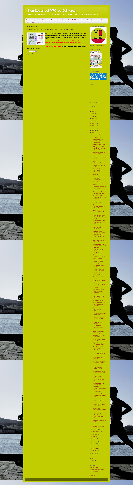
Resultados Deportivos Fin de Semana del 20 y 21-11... (99, 245)
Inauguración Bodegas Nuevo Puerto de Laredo (99, 318)
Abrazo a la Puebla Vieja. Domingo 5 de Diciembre (99, 141)
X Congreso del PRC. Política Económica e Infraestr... (99, 251)
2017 (93, 116)
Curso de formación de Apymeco (99, 328)
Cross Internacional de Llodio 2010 (99, 152)
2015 (93, 121)
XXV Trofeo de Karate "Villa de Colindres (99, 361)
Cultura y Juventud (54, 19)
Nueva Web (96, 174)
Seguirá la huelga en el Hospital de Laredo (99, 343)
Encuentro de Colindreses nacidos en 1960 (99, 206)
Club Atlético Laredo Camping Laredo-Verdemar (98, 291)
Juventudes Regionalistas (97, 469)
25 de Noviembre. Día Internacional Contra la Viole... (99, 222)
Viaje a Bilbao (96, 182)
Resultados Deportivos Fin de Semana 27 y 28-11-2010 (99, 170)
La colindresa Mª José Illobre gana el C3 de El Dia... (99, 373)
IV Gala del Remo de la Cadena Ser (99, 201)
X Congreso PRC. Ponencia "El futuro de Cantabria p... (99, 197)
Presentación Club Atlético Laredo (98, 368)
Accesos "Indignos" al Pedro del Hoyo (99, 162)
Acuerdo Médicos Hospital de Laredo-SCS (99, 265)
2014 (93, 123)
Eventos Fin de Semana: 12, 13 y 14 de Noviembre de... (99, 324)
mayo (95, 441)
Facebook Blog (85, 19)
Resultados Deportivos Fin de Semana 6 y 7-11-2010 (99, 384)
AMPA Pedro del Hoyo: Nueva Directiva (99, 241)
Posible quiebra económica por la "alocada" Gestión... (99, 309)
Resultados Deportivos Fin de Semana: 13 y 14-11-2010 (99, 296)
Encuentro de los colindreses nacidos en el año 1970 (99, 233)
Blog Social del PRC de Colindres (51, 10)
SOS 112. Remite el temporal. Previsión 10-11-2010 (99, 353)
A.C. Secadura (94, 471)
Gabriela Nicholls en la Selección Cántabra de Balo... (99, 286)
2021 (93, 109)
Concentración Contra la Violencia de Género (99, 192)
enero (95, 450)
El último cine (96, 274)
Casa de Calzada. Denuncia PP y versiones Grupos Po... (98, 378)
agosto (95, 434)
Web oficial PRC (94, 467)
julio (94, 436)
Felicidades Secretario (99, 424)
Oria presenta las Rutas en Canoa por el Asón (99, 255)
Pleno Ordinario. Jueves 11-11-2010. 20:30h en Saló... (99, 348)
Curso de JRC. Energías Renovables (99, 405)
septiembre (96, 431)
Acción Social (29, 19)
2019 (93, 111)
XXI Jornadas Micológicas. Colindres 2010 (99, 409)
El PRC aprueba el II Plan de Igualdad (98, 332)
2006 (93, 460)
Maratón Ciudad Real (98, 426)
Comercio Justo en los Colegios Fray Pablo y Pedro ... (99, 217)
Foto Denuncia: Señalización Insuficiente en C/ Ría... (98, 415)
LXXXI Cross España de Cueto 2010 (99, 237)
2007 (93, 458)
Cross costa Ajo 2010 (98, 300)
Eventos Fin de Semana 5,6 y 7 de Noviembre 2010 (99, 395)
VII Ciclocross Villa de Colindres (99, 358)
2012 (93, 128)
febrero (95, 448)
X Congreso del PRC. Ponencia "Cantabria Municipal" (99, 148)
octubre (95, 429)
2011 (93, 130)
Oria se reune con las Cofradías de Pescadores (98, 178)
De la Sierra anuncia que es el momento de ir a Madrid (99, 157)
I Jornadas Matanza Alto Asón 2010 (99, 314)
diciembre (96, 134)
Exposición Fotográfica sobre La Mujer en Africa (99, 211)
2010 (93, 132)
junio (94, 438)
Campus (95, 184)
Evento (34, 54)
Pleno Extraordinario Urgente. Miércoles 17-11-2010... (98, 270)
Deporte (64, 19)
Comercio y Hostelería (41, 19)
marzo (95, 446)
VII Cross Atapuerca (98, 365)
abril (94, 443)
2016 (93, 118)
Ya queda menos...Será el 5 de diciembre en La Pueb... (99, 304)
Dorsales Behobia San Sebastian (99, 336)
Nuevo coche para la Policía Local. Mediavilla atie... (98, 227)
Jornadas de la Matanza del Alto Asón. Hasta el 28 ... (99, 188)
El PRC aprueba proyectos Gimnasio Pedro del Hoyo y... (99, 260)
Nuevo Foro (94, 19)
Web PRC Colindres (73, 19)
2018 (93, 113)
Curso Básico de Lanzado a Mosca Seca (98, 400)
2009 (93, 453)
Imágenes (102, 19)
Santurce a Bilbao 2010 (99, 144)
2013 (93, 125)
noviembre (96, 137)
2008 (93, 456)
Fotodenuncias (30, 22)
